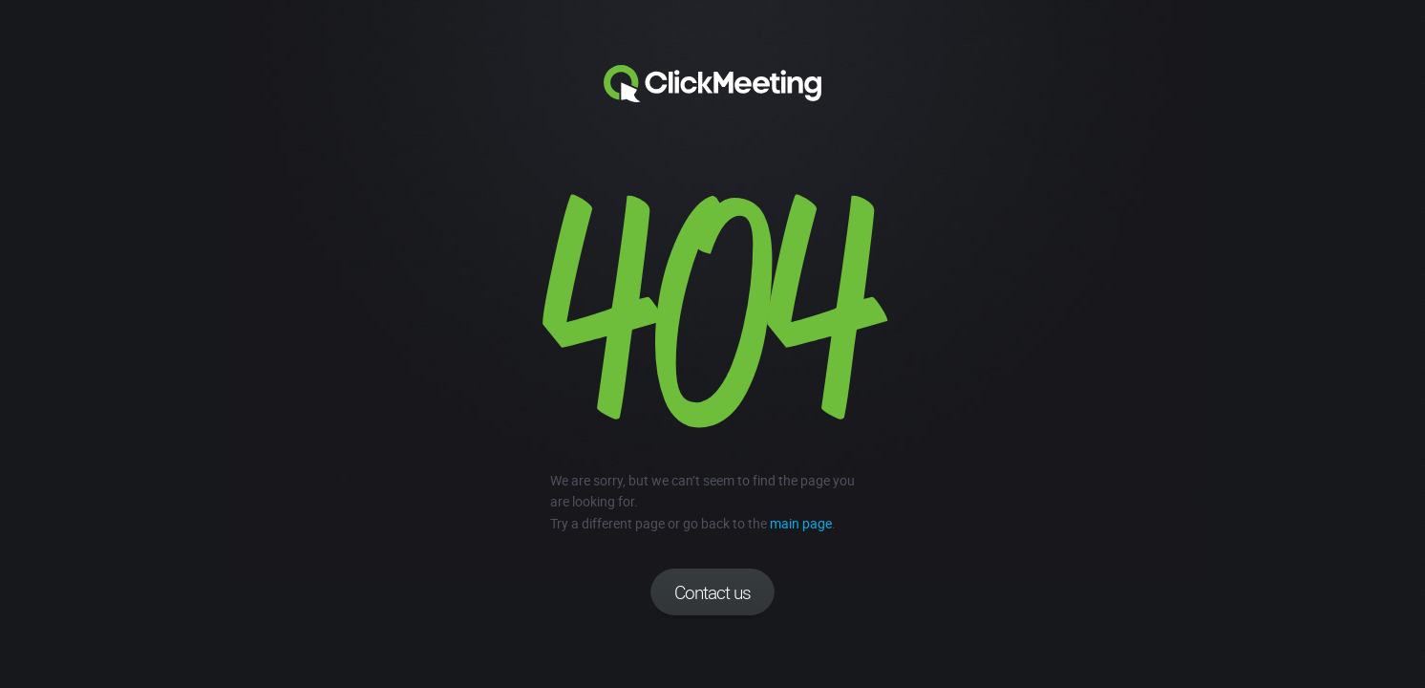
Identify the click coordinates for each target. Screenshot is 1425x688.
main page (801, 523)
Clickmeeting (712, 84)
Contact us (712, 592)
